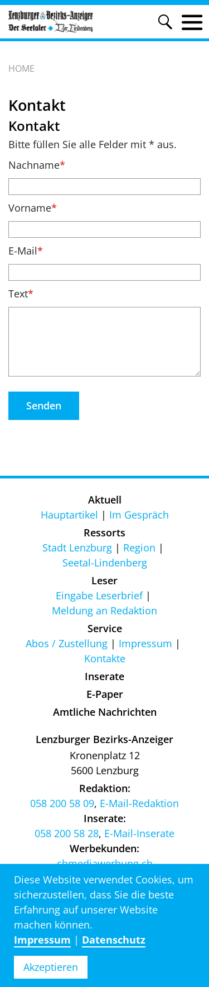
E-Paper (104, 694)
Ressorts (104, 532)
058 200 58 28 (67, 833)
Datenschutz (113, 939)
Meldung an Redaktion (104, 610)
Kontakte (104, 658)
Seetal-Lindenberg (104, 562)
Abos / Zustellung (67, 643)
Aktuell (104, 499)
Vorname (32, 207)
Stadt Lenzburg (77, 547)
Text (20, 293)
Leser (104, 580)
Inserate (104, 676)
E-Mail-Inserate (139, 833)
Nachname (36, 165)
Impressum (145, 643)
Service (105, 628)
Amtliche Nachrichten (105, 712)
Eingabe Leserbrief (99, 595)
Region (139, 547)
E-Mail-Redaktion (139, 803)
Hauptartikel (69, 514)
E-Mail (25, 250)
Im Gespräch (139, 514)
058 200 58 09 (62, 803)
